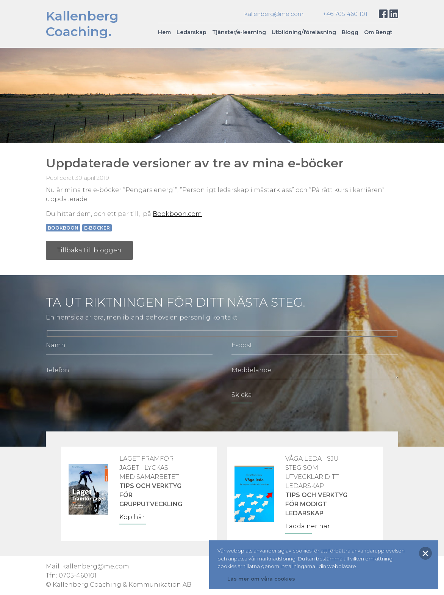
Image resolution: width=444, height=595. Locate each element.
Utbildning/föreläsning (304, 32)
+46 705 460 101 (345, 13)
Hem (164, 32)
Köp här (132, 517)
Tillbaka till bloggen (89, 250)
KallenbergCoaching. (82, 23)
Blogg (350, 32)
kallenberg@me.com (273, 13)
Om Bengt (378, 32)
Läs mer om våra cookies (261, 579)
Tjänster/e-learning (239, 32)
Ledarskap (191, 32)
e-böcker (97, 228)
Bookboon (63, 228)
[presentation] (103, 401)
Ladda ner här (307, 526)
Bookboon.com (177, 213)
